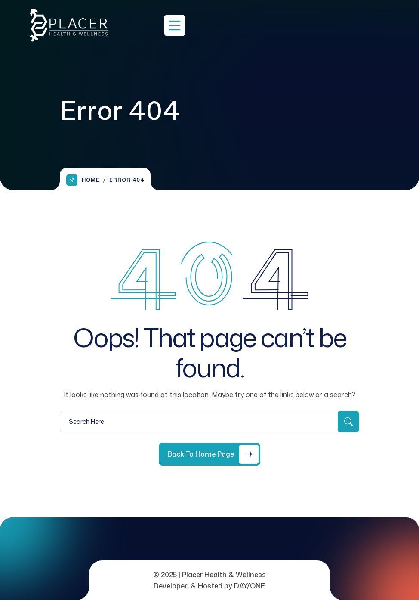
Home (83, 180)
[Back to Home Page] (209, 454)
